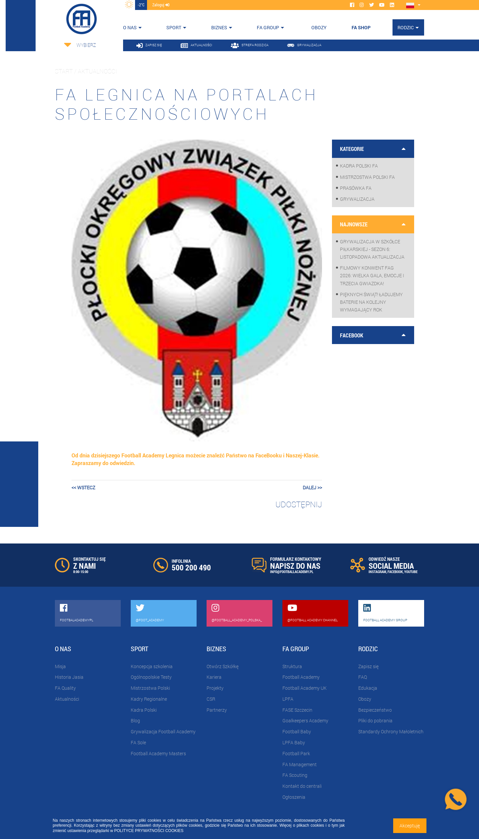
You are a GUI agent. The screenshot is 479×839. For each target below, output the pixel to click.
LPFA (287, 699)
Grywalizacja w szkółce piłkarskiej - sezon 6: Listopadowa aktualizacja (372, 249)
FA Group (268, 27)
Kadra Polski (144, 710)
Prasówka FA (356, 188)
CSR (211, 699)
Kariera (214, 677)
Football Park (296, 753)
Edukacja (367, 688)
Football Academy (301, 677)
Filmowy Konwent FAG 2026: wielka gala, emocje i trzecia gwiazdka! (372, 275)
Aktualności (67, 699)
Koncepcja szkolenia (152, 666)
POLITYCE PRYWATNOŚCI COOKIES (148, 830)
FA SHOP (361, 27)
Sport (173, 27)
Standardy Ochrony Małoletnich (390, 731)
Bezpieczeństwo (375, 710)
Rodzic (406, 27)
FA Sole (138, 742)
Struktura (292, 666)
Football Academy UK (304, 688)
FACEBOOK (395, 571)
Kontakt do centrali (302, 786)
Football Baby (296, 731)
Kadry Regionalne (149, 699)
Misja (60, 666)
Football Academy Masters (158, 753)
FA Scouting (294, 775)
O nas (130, 27)
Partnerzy (217, 710)
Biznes (219, 27)
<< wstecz (83, 487)
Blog (135, 720)
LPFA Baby (293, 742)
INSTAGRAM (377, 571)
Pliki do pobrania (375, 720)
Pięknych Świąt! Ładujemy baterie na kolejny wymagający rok (371, 302)
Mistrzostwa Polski (150, 688)
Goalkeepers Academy (305, 720)
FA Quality (65, 688)
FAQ (362, 677)
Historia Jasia (69, 677)
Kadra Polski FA (359, 166)
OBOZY (319, 27)
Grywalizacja (357, 199)
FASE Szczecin (297, 710)
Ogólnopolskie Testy (151, 677)
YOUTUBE (410, 571)
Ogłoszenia (293, 797)
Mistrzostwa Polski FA (367, 177)
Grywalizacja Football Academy (163, 731)
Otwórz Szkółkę (223, 666)
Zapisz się (368, 666)
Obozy (364, 699)
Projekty (215, 688)
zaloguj (160, 4)
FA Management (299, 764)
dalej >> (312, 487)
